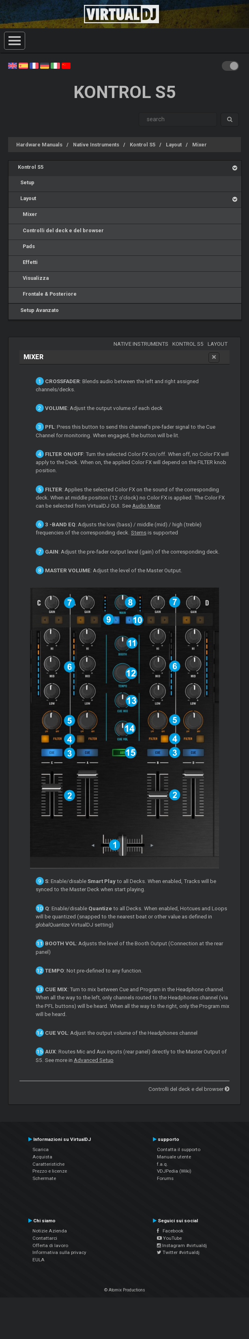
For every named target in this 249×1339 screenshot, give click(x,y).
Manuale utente (174, 1157)
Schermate (44, 1178)
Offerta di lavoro (50, 1245)
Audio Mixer (146, 506)
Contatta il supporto (178, 1149)
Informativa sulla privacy (59, 1252)
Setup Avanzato (38, 310)
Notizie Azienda (49, 1231)
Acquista (42, 1157)
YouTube (169, 1238)
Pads (26, 246)
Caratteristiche (48, 1164)
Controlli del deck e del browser (61, 230)
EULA (38, 1260)
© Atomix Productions (124, 1290)
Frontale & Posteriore (47, 294)
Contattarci (44, 1238)
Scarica (40, 1149)
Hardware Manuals (39, 145)
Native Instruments (96, 145)
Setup (26, 182)
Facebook (170, 1231)
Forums (165, 1178)
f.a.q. (162, 1164)
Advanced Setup (94, 1060)
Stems (138, 533)
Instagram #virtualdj (182, 1245)
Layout (174, 145)
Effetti (28, 262)
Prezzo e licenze (49, 1171)
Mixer (199, 145)
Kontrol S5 (142, 145)
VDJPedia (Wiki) (174, 1171)
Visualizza (33, 278)
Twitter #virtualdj (178, 1252)
